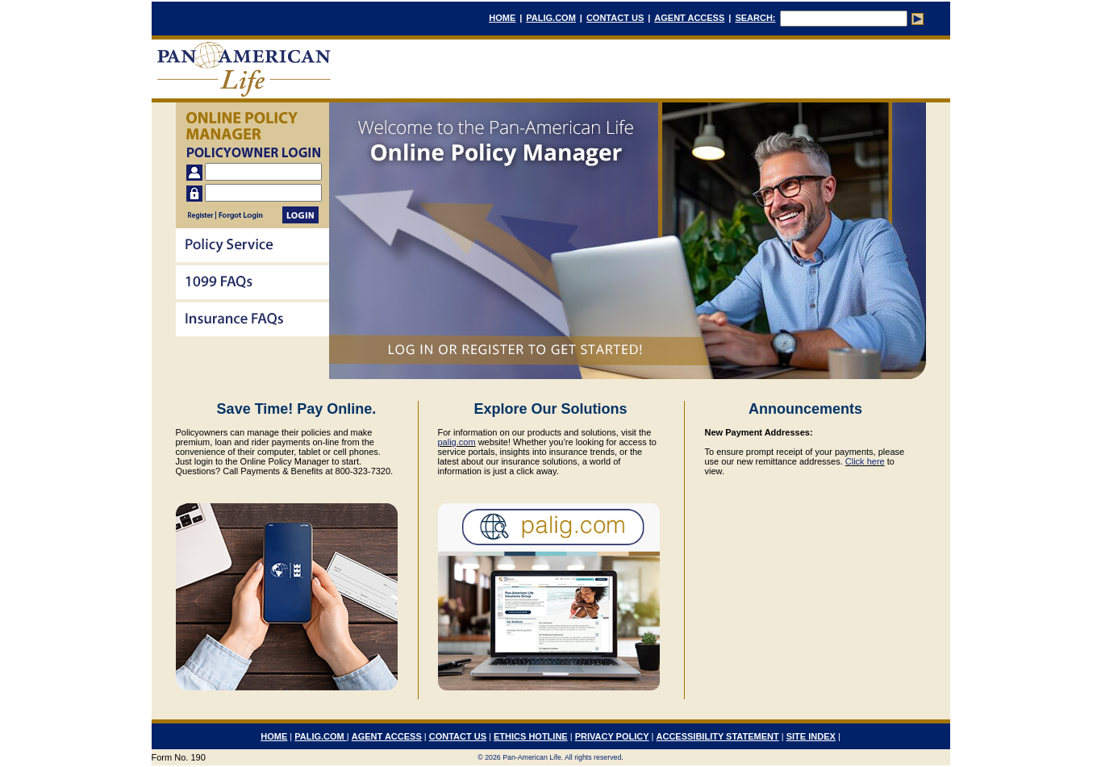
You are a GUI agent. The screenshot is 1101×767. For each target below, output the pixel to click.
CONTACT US (615, 18)
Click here (865, 461)
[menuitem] (252, 246)
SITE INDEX (811, 736)
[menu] (252, 284)
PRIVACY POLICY (612, 736)
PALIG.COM (551, 18)
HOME (502, 18)
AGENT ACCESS (689, 18)
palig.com (457, 442)
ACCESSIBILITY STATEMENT (718, 736)
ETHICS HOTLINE (531, 736)
